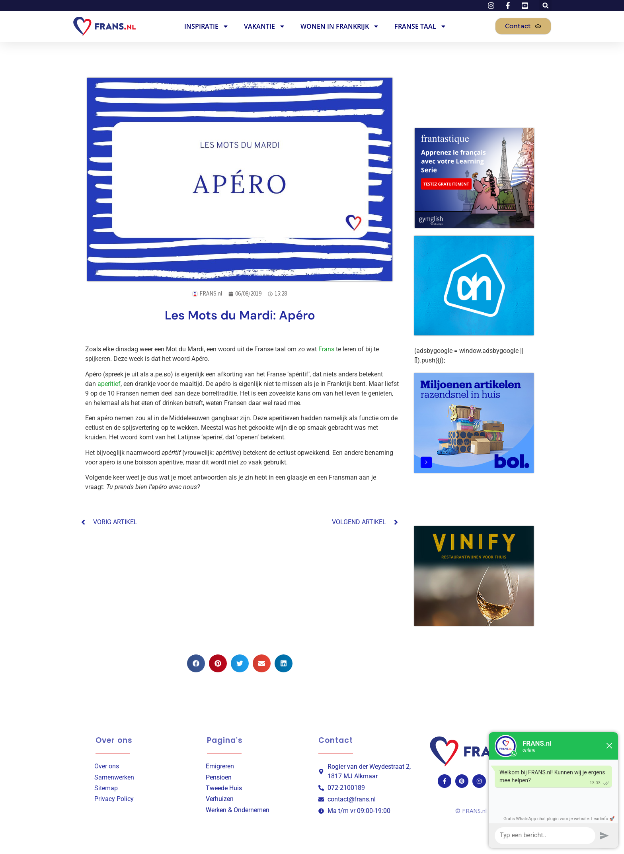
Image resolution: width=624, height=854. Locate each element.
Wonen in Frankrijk (339, 26)
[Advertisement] (239, 590)
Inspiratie (206, 26)
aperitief (109, 384)
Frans (326, 349)
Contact (335, 740)
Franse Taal (420, 26)
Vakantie (264, 26)
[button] (196, 663)
